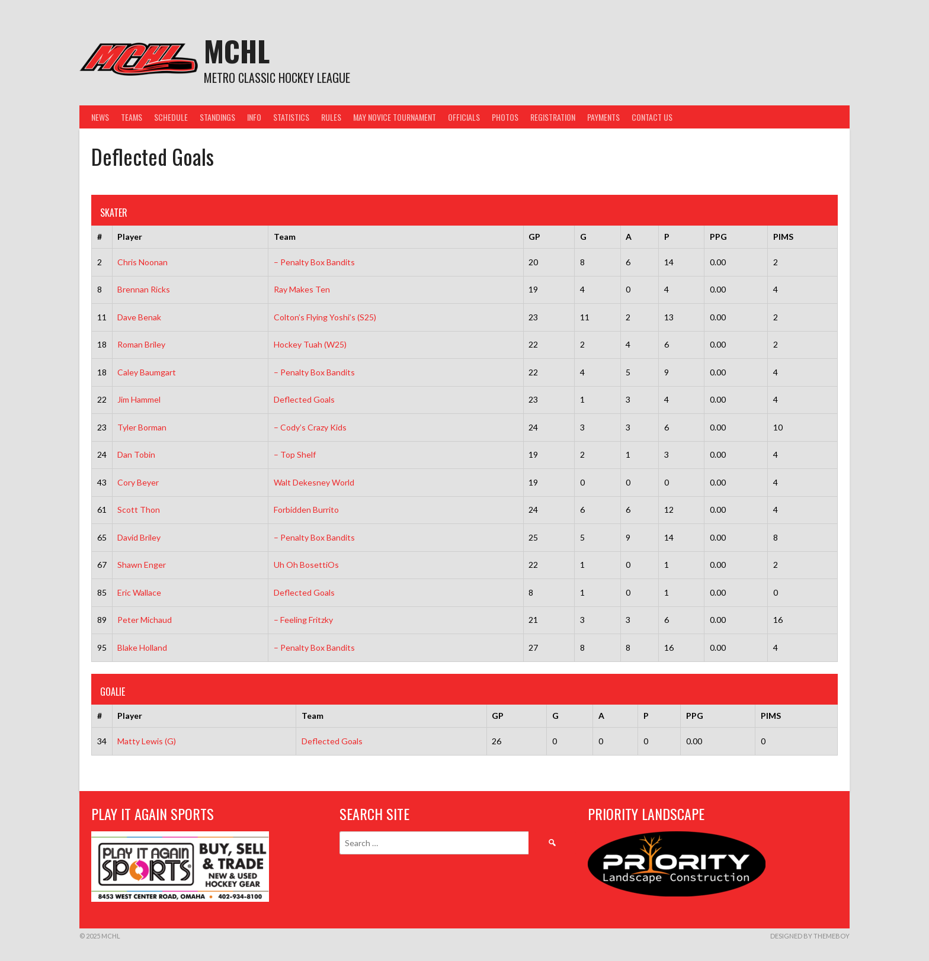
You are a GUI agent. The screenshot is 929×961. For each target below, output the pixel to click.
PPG (718, 237)
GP (534, 237)
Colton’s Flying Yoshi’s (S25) (325, 317)
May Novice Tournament (394, 117)
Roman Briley (141, 344)
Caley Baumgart (146, 372)
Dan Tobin (136, 454)
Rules (331, 117)
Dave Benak (139, 317)
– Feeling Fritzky (303, 620)
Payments (603, 117)
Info (254, 117)
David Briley (139, 537)
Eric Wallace (139, 592)
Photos (505, 117)
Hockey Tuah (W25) (310, 344)
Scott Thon (138, 509)
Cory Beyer (138, 482)
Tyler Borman (141, 427)
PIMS (783, 237)
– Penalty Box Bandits (314, 262)
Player (129, 237)
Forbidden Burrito (306, 509)
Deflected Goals (304, 399)
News (100, 117)
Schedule (171, 117)
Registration (552, 117)
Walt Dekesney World (314, 482)
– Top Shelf (295, 454)
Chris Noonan (142, 262)
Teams (131, 117)
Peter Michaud (144, 620)
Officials (464, 117)
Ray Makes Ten (302, 289)
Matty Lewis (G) (146, 741)
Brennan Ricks (143, 289)
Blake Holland (142, 647)
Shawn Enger (141, 565)
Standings (217, 117)
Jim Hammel (139, 399)
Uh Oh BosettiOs (306, 565)
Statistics (291, 117)
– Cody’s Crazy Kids (310, 427)
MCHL (237, 51)
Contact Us (652, 117)
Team (285, 237)
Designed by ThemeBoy (810, 936)
